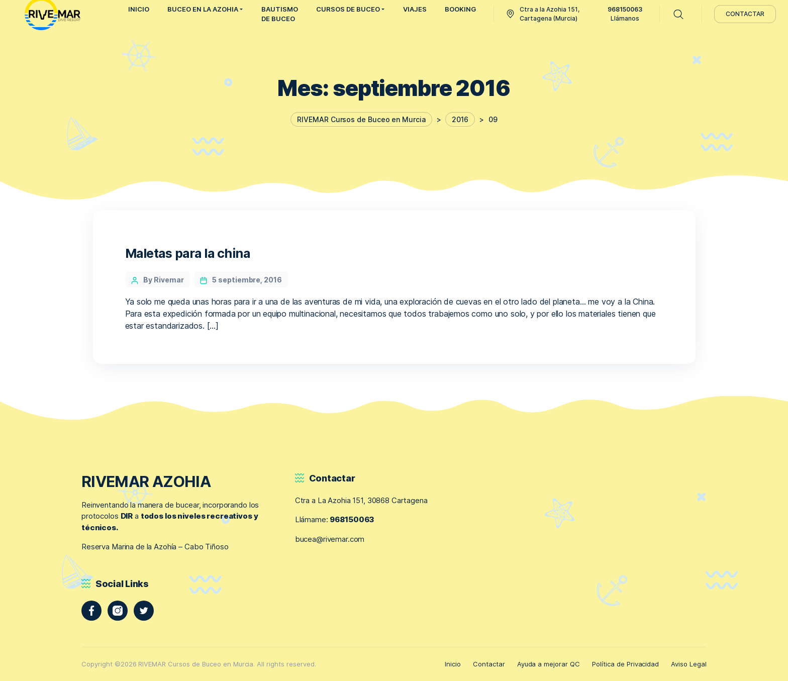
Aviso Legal (689, 664)
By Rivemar (163, 279)
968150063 (352, 519)
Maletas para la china (187, 253)
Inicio (453, 664)
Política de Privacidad (625, 664)
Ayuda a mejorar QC (548, 664)
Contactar (489, 664)
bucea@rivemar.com (330, 539)
